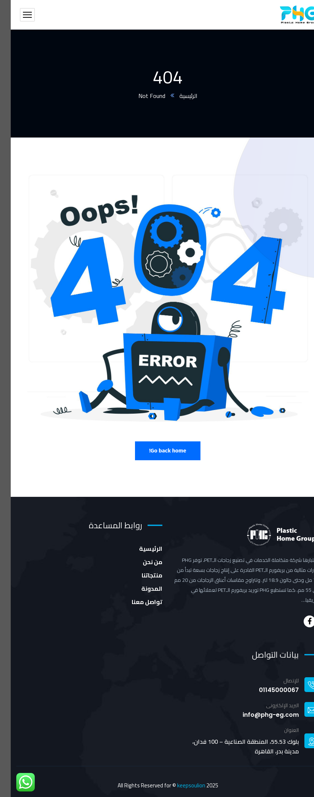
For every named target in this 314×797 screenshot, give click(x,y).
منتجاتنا (141, 575)
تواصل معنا (136, 601)
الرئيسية (178, 96)
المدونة (141, 588)
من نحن (142, 561)
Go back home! (156, 450)
